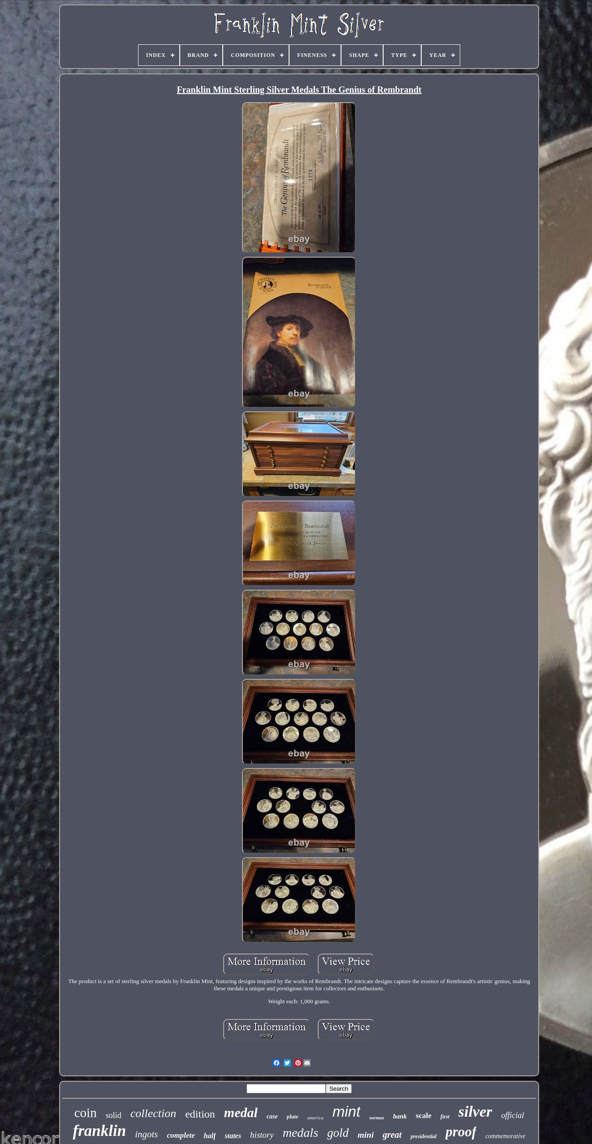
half (210, 1136)
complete (180, 1135)
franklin (99, 1131)
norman (376, 1117)
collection (153, 1113)
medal (241, 1112)
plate (292, 1116)
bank (400, 1116)
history (262, 1135)
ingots (146, 1134)
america (315, 1117)
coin (85, 1112)
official (512, 1115)
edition (200, 1114)
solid (113, 1115)
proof (460, 1132)
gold (338, 1133)
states (233, 1136)
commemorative (505, 1136)
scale (424, 1115)
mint (346, 1111)
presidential (423, 1136)
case (272, 1116)
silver (475, 1111)
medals (300, 1133)
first (445, 1117)
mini (366, 1135)
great (392, 1135)
